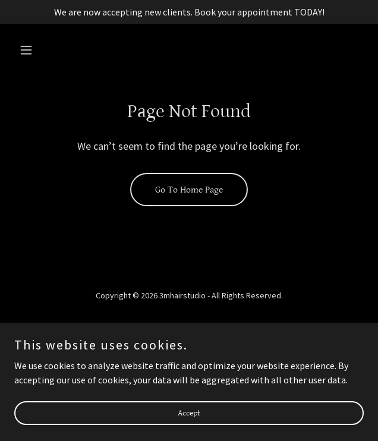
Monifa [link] (189, 345)
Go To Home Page (189, 190)
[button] (40, 50)
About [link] (189, 329)
